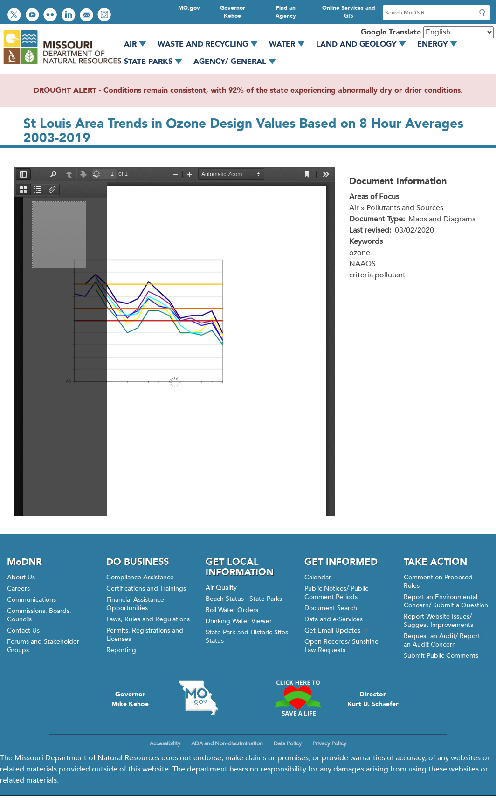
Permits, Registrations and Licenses (144, 634)
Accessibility (165, 743)
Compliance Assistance (140, 577)
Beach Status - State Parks (244, 598)
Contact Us (23, 630)
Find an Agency (286, 12)
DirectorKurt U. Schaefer (373, 699)
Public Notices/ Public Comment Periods (336, 592)
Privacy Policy (329, 743)
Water (290, 44)
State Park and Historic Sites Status (247, 636)
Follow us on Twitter (15, 15)
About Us (21, 577)
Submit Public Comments (441, 655)
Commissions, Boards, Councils (39, 615)
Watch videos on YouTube (33, 15)
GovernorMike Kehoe (130, 699)
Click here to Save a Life (297, 697)
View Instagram (105, 15)
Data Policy (288, 743)
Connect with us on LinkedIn (69, 15)
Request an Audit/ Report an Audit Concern (446, 640)
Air (138, 44)
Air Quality (221, 587)
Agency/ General (237, 61)
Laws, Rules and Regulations (148, 619)
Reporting (121, 650)
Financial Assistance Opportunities (135, 603)
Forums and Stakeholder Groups (43, 645)
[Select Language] (458, 32)
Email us (87, 15)
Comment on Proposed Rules (438, 581)
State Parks (156, 61)
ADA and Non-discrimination (227, 743)
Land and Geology (364, 44)
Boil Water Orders (232, 609)
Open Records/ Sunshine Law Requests (341, 645)
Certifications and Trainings (146, 588)
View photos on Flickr (51, 15)
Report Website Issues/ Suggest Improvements (438, 620)
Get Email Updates (337, 630)
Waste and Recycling (211, 44)
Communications (31, 599)
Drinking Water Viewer (239, 621)
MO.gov (189, 8)
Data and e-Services (333, 619)
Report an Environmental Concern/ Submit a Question (446, 601)
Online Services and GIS (348, 12)
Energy (440, 44)
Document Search (330, 608)
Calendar (317, 577)
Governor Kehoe (232, 12)
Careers (18, 588)
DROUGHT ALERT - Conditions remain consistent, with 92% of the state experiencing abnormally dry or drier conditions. (248, 90)
